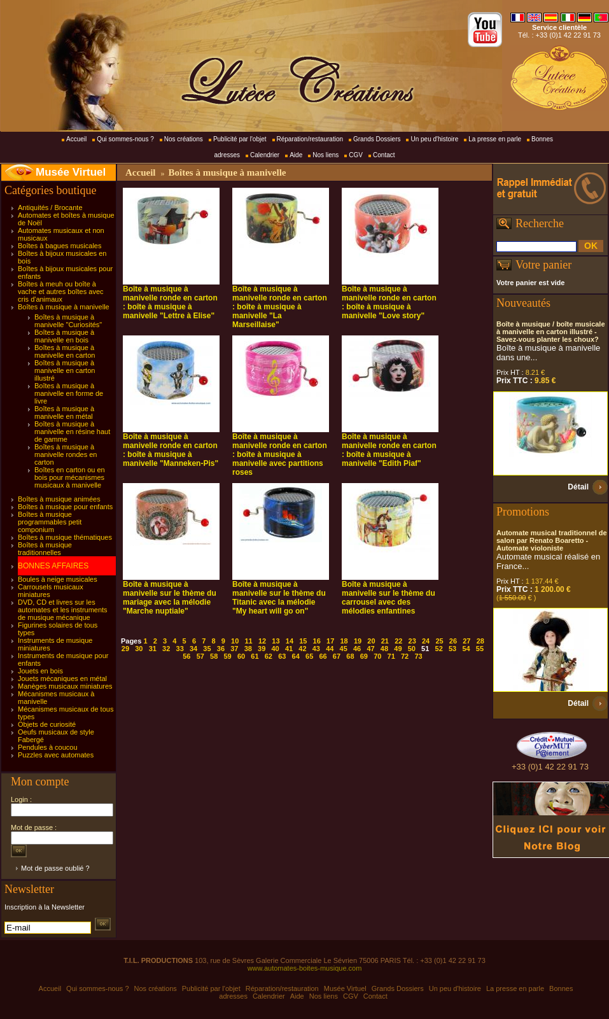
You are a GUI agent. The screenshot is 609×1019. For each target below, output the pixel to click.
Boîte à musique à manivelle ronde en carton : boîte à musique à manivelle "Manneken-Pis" (170, 450)
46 (357, 648)
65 (309, 656)
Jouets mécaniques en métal (62, 678)
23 (412, 641)
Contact (384, 154)
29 (125, 648)
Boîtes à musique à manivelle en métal (64, 412)
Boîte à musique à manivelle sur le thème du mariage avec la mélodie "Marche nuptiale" (169, 597)
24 (426, 641)
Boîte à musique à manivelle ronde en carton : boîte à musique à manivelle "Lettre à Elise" (170, 302)
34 (193, 648)
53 (452, 648)
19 (357, 641)
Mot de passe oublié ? (55, 868)
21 (385, 641)
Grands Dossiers (376, 139)
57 (200, 656)
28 (480, 641)
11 (249, 641)
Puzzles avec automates (56, 755)
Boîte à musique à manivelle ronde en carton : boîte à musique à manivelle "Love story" (389, 302)
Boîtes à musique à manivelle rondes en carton (65, 454)
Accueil (76, 139)
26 (453, 641)
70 (377, 656)
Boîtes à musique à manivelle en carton (64, 351)
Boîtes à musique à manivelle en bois (64, 336)
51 (425, 648)
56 (186, 656)
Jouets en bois (40, 671)
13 (275, 641)
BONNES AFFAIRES (53, 565)
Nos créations (183, 139)
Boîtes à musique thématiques (65, 537)
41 (289, 648)
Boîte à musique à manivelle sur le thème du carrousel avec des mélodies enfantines (388, 597)
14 (289, 641)
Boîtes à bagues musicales (59, 245)
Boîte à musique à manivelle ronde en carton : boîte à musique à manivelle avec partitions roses (279, 454)
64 (296, 656)
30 (139, 648)
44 (329, 648)
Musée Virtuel (71, 172)
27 (466, 641)
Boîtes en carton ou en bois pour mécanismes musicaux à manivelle (69, 477)
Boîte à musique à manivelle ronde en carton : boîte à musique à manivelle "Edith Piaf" (389, 450)
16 (317, 641)
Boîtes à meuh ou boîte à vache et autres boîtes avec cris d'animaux (61, 291)
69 (364, 656)
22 (398, 641)
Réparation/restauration (310, 139)
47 (370, 648)
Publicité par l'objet (240, 139)
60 (241, 656)
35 (207, 648)
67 (336, 656)
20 (371, 641)
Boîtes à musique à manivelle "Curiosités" (68, 320)
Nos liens (325, 154)
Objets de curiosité (47, 724)
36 (221, 648)
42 (302, 648)
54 (466, 648)
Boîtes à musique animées (59, 499)
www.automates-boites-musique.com (305, 968)
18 (343, 641)
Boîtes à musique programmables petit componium (49, 521)
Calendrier (264, 154)
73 (418, 656)
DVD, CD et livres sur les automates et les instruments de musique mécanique (63, 609)
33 (180, 648)
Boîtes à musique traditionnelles (45, 548)
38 (248, 648)
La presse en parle (494, 139)
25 (439, 641)
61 (254, 656)
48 (384, 648)
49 (398, 648)
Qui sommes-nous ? (125, 139)
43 (316, 648)
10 (235, 641)
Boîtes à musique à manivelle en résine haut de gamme (72, 431)
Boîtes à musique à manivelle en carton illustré (64, 370)
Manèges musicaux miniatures (65, 686)
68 (350, 656)
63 (282, 656)
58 (214, 656)
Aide (296, 154)
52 (439, 648)
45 (343, 648)
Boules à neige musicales (57, 579)
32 (166, 648)
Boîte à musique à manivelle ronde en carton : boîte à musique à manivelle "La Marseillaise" (279, 307)
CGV (356, 154)
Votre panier (543, 264)
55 (480, 648)
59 (227, 656)
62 (268, 656)
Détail (578, 486)
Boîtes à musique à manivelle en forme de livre (68, 393)
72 (405, 656)
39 (261, 648)
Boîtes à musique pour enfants (65, 506)
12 (262, 641)
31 (153, 648)
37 (234, 648)
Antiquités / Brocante (50, 207)
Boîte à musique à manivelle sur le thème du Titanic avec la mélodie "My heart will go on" (279, 597)
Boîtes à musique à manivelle (63, 307)
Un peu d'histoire (434, 139)
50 (412, 648)
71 (391, 656)
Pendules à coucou (48, 747)
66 (322, 656)
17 (330, 641)
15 (303, 641)
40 (275, 648)
